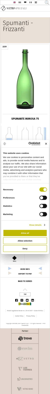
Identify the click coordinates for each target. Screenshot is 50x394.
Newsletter (25, 304)
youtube (28, 300)
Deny (25, 248)
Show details (35, 225)
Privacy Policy (30, 316)
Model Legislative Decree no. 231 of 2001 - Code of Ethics (25, 311)
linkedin (33, 300)
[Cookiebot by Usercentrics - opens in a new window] (29, 143)
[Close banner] (46, 144)
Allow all (25, 233)
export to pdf (25, 274)
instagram (23, 300)
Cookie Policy (19, 316)
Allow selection (25, 241)
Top (25, 294)
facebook (17, 300)
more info (25, 269)
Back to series (25, 281)
